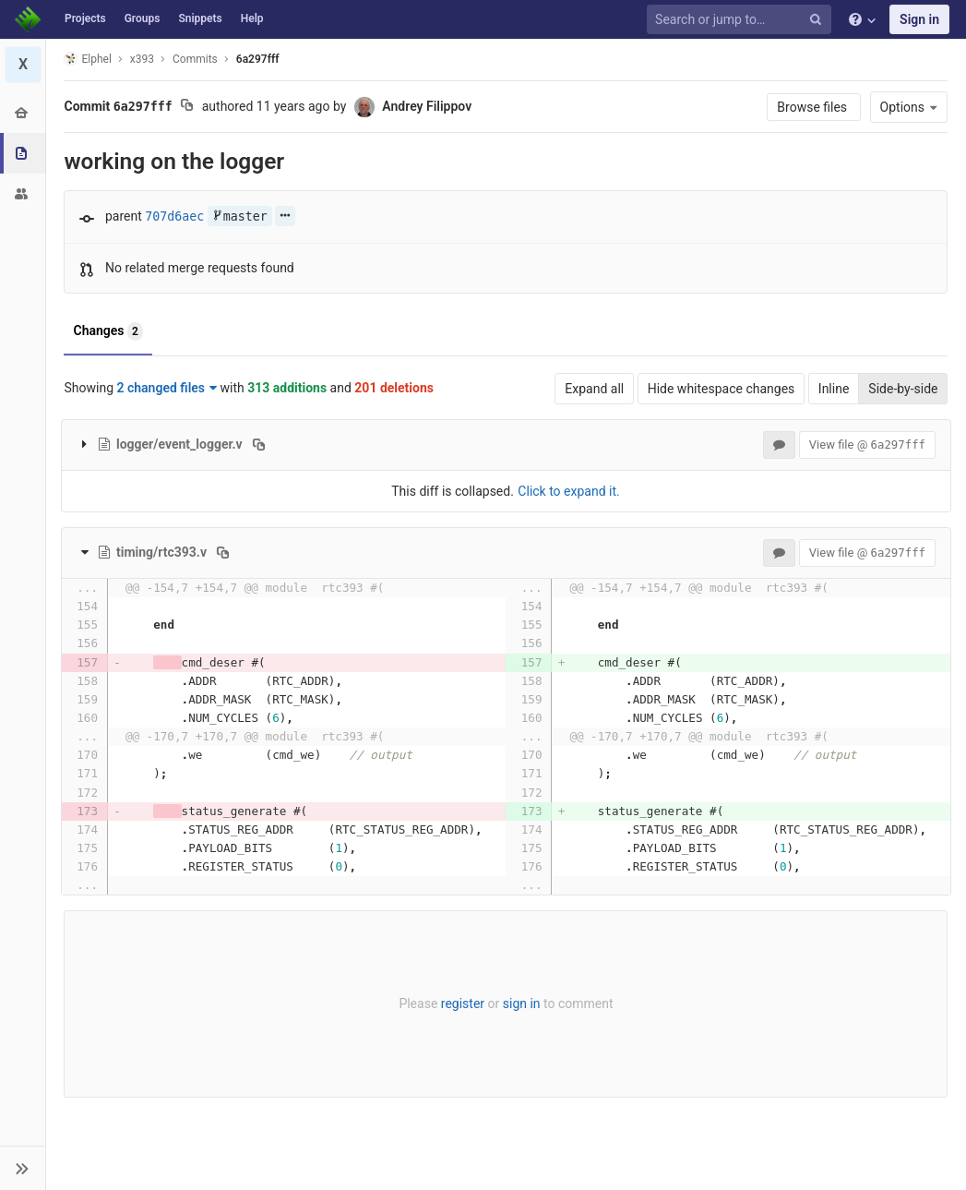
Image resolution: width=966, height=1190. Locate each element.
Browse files (813, 107)
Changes (108, 331)
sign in (522, 1003)
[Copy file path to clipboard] (258, 444)
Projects (85, 18)
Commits (195, 59)
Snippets (199, 18)
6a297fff (258, 59)
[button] (22, 1168)
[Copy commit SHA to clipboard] (186, 107)
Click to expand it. (568, 491)
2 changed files (167, 387)
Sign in (919, 19)
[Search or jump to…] (742, 19)
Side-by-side (902, 388)
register (462, 1003)
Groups (143, 18)
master (240, 216)
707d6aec (174, 216)
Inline (834, 388)
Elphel (88, 59)
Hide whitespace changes (721, 388)
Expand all (594, 388)
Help (252, 18)
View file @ (867, 444)
